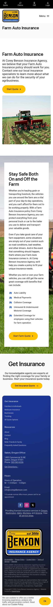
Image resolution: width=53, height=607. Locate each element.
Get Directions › (11, 467)
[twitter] (32, 505)
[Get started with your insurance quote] (26, 386)
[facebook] (20, 505)
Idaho (19, 513)
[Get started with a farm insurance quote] (13, 89)
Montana (27, 513)
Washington (11, 513)
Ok (45, 601)
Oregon (44, 511)
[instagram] (26, 505)
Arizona (38, 513)
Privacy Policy (19, 559)
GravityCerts (16, 591)
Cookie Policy (31, 559)
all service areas (26, 515)
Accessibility (9, 559)
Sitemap (14, 561)
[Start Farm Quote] (23, 336)
